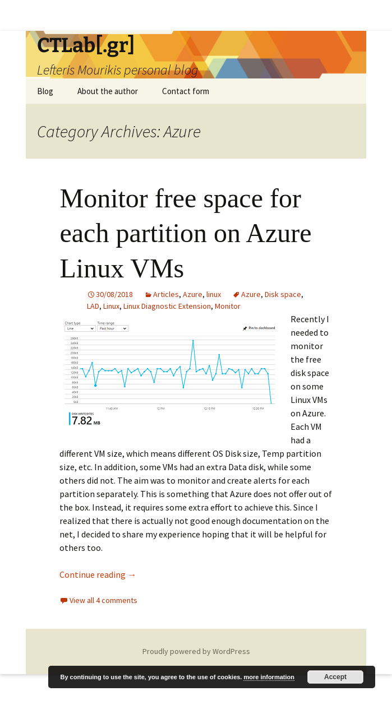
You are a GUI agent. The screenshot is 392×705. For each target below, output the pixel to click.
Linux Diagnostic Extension (167, 306)
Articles (166, 294)
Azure (192, 294)
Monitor (228, 306)
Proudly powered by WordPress (196, 651)
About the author (107, 91)
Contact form (185, 91)
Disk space (283, 294)
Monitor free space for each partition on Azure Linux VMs (185, 233)
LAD (93, 306)
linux (213, 294)
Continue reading (97, 574)
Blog (45, 91)
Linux (111, 306)
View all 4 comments (103, 600)
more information (268, 677)
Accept (335, 677)
